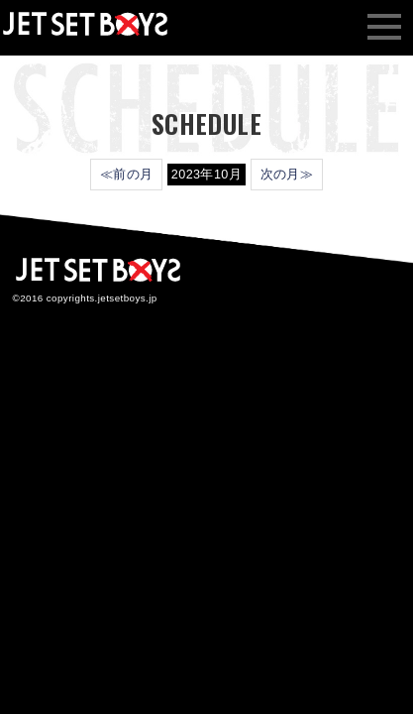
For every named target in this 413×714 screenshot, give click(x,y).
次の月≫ (287, 174)
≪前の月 (127, 174)
